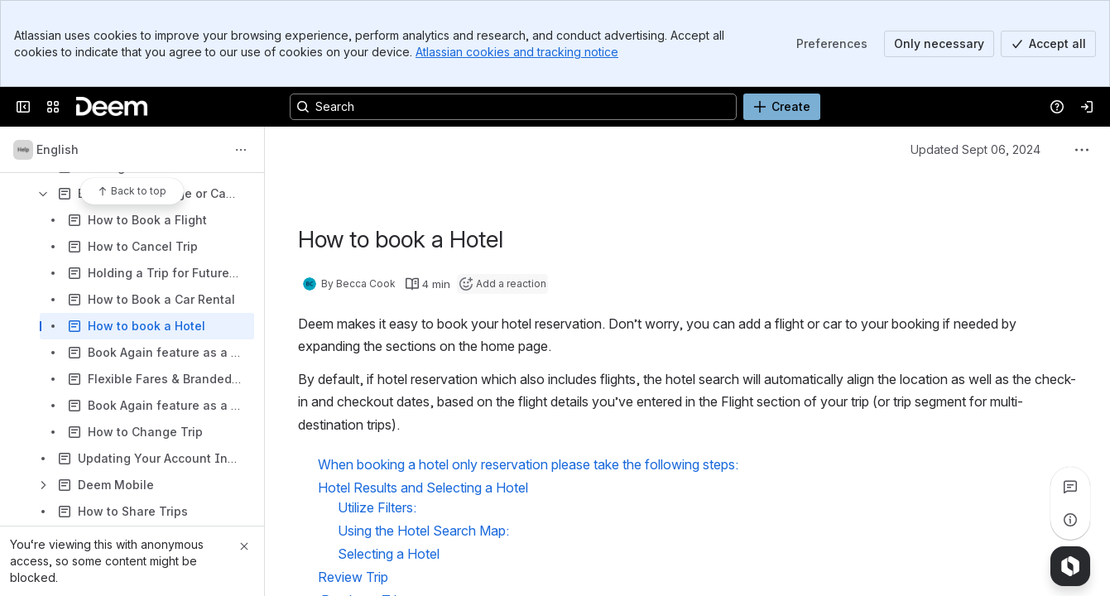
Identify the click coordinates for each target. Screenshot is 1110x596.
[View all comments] (1070, 486)
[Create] (781, 107)
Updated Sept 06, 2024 (975, 149)
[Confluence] (112, 107)
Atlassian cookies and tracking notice (517, 52)
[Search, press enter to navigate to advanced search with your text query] (513, 107)
